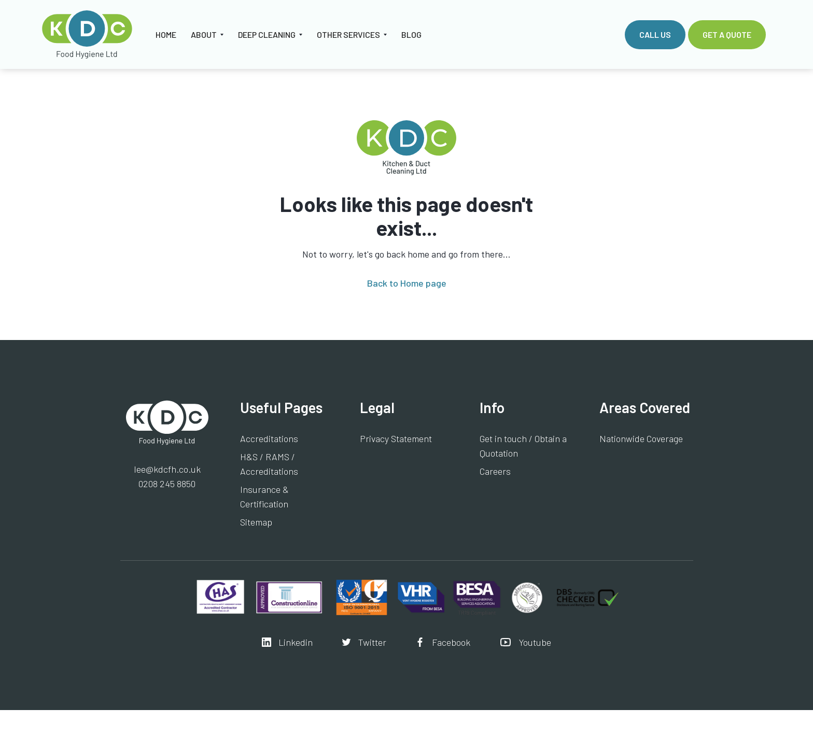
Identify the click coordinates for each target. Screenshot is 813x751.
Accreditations (269, 438)
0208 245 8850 (166, 483)
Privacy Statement (396, 438)
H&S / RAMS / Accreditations (269, 464)
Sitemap (256, 522)
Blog (411, 34)
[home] (87, 34)
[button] (207, 34)
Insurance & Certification (264, 496)
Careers (495, 471)
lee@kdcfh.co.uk (167, 469)
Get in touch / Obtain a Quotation (523, 446)
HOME (166, 34)
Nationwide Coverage (641, 438)
